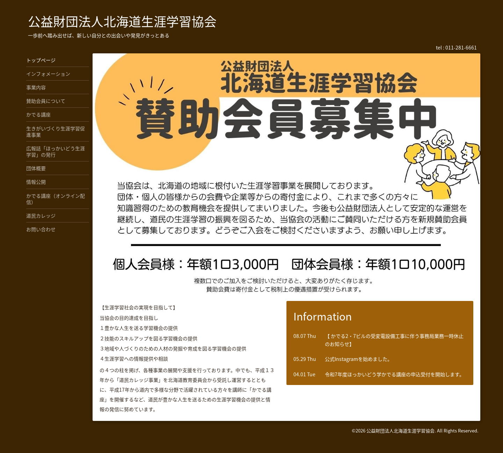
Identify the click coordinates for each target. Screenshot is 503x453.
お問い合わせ (41, 229)
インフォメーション (48, 73)
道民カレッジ (41, 215)
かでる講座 (38, 114)
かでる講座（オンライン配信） (55, 198)
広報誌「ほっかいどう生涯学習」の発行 (55, 151)
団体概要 (36, 168)
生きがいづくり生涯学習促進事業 (55, 131)
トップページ (41, 59)
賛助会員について (45, 100)
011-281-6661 (461, 47)
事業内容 (36, 87)
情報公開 (36, 181)
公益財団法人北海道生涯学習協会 (122, 21)
